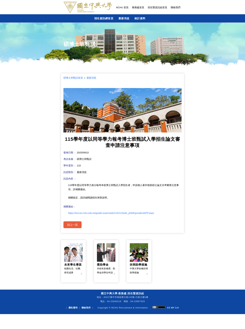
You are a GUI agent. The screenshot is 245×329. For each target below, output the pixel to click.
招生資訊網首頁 (104, 18)
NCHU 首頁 (122, 7)
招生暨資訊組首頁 (157, 7)
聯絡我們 (175, 7)
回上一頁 (72, 224)
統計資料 (139, 18)
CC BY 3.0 (173, 307)
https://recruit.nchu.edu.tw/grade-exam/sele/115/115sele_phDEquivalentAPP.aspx (111, 213)
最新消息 (123, 18)
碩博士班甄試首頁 (73, 78)
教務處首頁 (138, 7)
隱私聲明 (73, 307)
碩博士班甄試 (80, 44)
